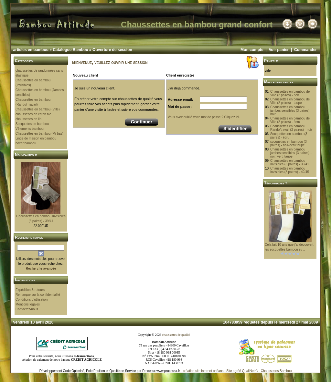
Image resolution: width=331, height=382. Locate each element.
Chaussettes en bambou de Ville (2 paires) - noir (290, 93)
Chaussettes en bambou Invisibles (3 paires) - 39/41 (289, 162)
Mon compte (251, 49)
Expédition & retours (30, 290)
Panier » (271, 60)
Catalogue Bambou (70, 49)
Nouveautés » (26, 154)
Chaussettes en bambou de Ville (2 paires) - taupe (290, 101)
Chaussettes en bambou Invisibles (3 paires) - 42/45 (289, 170)
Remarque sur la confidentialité (38, 294)
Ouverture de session (112, 49)
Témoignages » (275, 183)
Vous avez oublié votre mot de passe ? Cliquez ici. (204, 117)
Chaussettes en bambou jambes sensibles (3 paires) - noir (291, 110)
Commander (305, 49)
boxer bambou (26, 143)
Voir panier (279, 49)
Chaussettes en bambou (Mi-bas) (39, 133)
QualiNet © (250, 371)
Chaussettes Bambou (276, 371)
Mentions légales (28, 304)
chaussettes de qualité (176, 334)
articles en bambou (30, 49)
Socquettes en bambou (32, 124)
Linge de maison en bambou (36, 138)
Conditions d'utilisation (32, 299)
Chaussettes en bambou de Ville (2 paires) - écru (290, 120)
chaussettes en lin (28, 119)
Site (229, 371)
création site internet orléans (203, 371)
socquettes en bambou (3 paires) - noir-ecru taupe (288, 143)
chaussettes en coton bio (33, 114)
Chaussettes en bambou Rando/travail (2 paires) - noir (291, 127)
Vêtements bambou (30, 128)
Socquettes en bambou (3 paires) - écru (288, 135)
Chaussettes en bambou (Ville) (38, 109)
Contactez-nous (27, 309)
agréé (237, 371)
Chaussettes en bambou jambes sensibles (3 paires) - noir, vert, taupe (291, 153)
